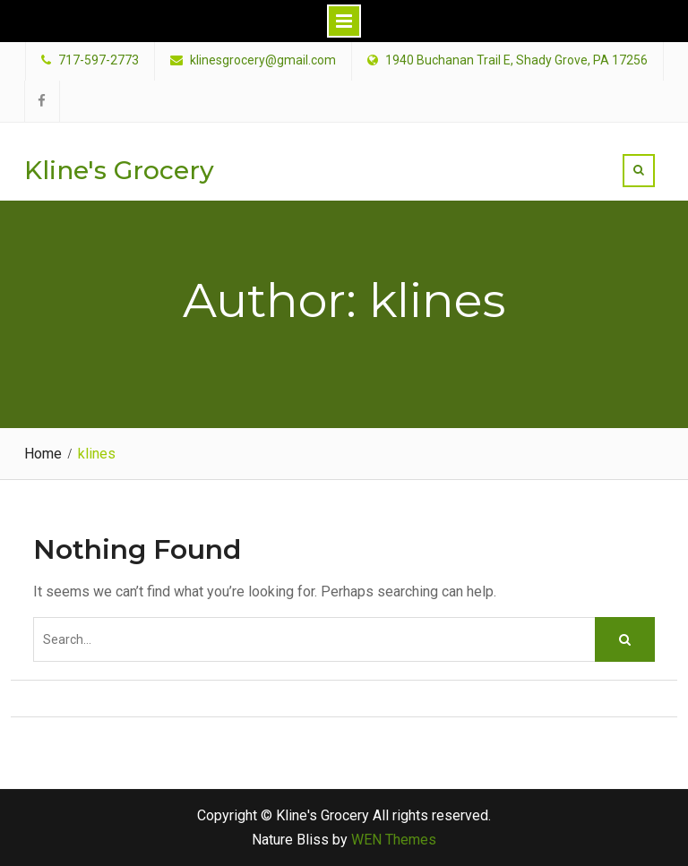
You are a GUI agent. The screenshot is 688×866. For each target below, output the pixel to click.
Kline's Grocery (119, 170)
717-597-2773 (98, 60)
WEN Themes (393, 839)
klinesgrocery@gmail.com (263, 60)
